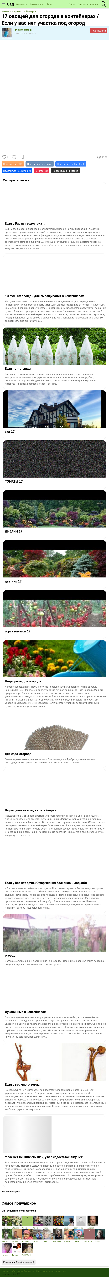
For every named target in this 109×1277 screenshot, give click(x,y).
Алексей (7, 1236)
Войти (72, 4)
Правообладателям (26, 1271)
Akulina (69, 1236)
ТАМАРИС (27, 1249)
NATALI (17, 1236)
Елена (69, 1222)
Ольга (27, 1222)
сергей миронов (81, 1222)
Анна (48, 1236)
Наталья (27, 1236)
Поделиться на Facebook (70, 164)
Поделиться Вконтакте (39, 164)
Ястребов (89, 1236)
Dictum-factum (23, 29)
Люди (49, 4)
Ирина (38, 1222)
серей (100, 1236)
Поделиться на (17, 170)
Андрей (93, 1222)
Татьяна (17, 1249)
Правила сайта (9, 1271)
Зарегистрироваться (88, 4)
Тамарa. (7, 1222)
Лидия (48, 1222)
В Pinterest (42, 170)
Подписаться (98, 30)
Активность (21, 4)
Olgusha (17, 1222)
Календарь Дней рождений (18, 1262)
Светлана (58, 1236)
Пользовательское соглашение (51, 1271)
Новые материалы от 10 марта (19, 11)
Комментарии (36, 4)
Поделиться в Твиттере (65, 170)
